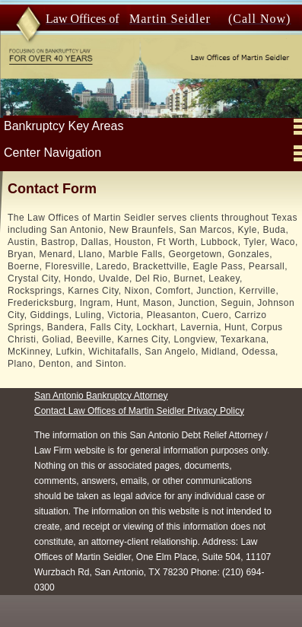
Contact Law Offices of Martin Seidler (110, 427)
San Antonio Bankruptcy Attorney (100, 411)
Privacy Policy (215, 427)
